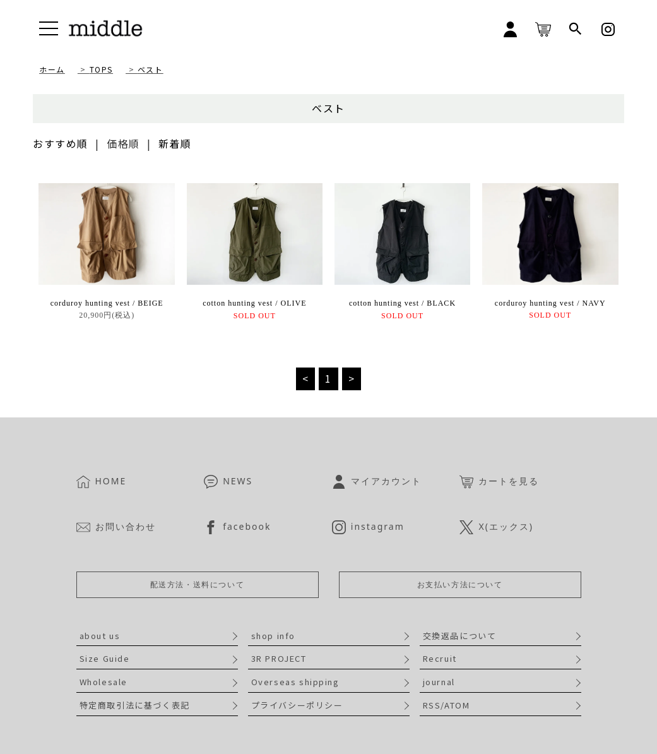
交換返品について (460, 636)
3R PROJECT (279, 658)
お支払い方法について (460, 584)
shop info (273, 636)
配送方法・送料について (197, 584)
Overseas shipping (295, 682)
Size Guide (105, 658)
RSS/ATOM (446, 705)
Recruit (440, 658)
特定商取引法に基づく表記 (135, 705)
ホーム (52, 69)
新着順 (175, 143)
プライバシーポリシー (297, 705)
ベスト (150, 69)
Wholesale (103, 682)
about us (100, 636)
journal (439, 682)
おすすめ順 (60, 143)
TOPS (101, 69)
